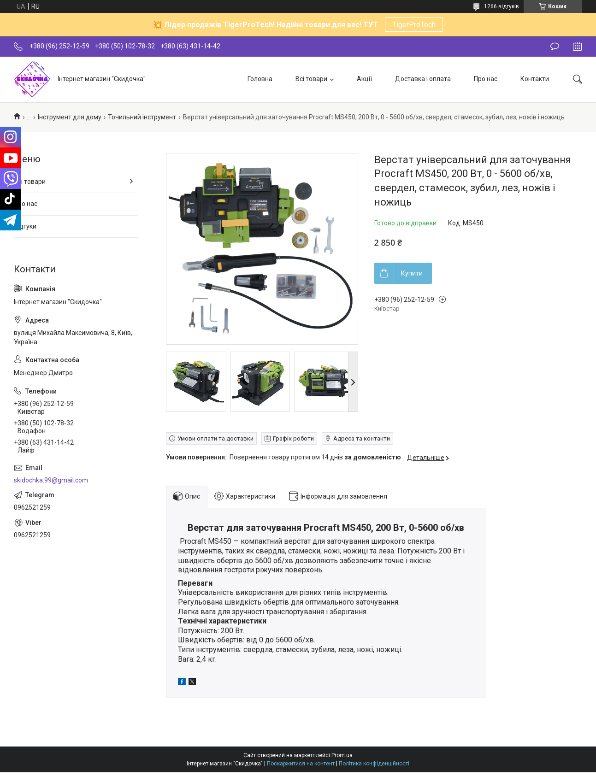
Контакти (534, 78)
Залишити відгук (554, 46)
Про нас (485, 78)
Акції (364, 78)
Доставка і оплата (423, 78)
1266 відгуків (501, 6)
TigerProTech (414, 24)
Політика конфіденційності (374, 763)
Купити (412, 273)
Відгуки (25, 226)
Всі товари (311, 78)
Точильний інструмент (142, 117)
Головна (260, 78)
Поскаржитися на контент (301, 763)
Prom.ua (342, 755)
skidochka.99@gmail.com (51, 480)
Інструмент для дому (69, 117)
